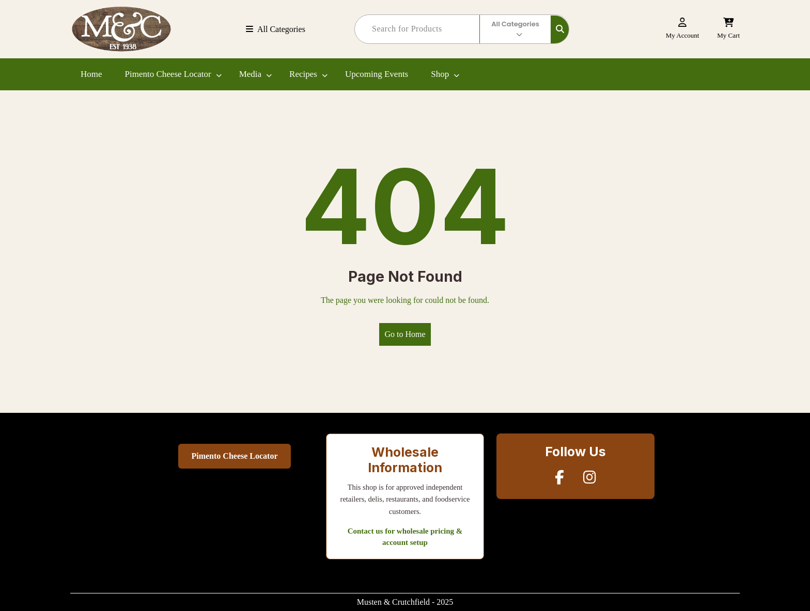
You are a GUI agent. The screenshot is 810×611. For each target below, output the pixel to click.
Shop (440, 74)
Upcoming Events (376, 74)
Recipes (303, 74)
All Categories (275, 29)
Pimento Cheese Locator (168, 74)
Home (91, 74)
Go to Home (404, 334)
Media (250, 74)
